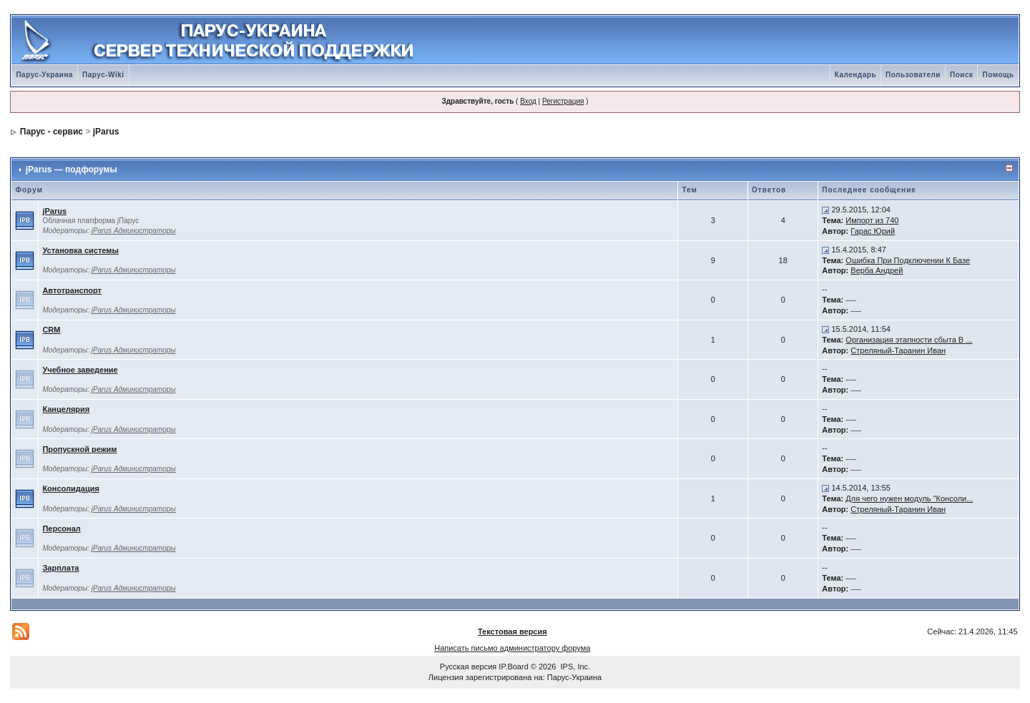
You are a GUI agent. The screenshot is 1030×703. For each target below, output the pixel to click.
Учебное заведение (79, 369)
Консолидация (70, 488)
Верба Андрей (876, 270)
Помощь (998, 75)
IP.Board (513, 666)
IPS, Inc (575, 666)
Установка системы (80, 250)
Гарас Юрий (872, 231)
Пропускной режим (79, 449)
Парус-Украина (44, 75)
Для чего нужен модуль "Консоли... (909, 498)
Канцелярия (65, 409)
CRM (51, 329)
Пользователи (913, 75)
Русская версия (468, 666)
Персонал (61, 528)
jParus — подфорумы (71, 169)
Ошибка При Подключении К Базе (907, 260)
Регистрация (563, 101)
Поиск (961, 75)
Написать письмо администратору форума (512, 648)
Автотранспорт (72, 290)
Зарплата (60, 568)
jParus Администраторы (134, 231)
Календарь (855, 75)
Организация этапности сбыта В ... (908, 339)
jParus (106, 132)
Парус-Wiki (103, 75)
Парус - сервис (51, 132)
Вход (528, 101)
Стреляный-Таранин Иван (898, 350)
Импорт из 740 (871, 220)
